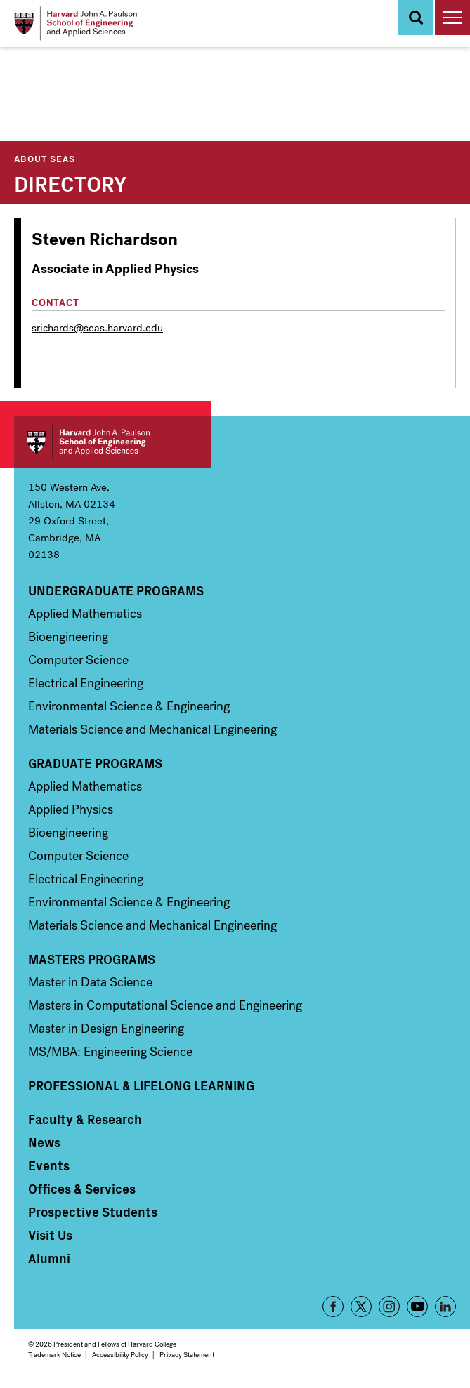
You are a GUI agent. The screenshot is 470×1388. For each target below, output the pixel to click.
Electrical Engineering (85, 683)
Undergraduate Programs (116, 590)
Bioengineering (68, 636)
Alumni (49, 1258)
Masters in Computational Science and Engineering (165, 1005)
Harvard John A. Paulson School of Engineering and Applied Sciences (112, 442)
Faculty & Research (85, 1119)
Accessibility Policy (120, 1354)
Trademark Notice (54, 1354)
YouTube (417, 1306)
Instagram (389, 1306)
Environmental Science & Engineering (129, 706)
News (44, 1142)
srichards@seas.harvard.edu (97, 328)
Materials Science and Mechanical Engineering (152, 729)
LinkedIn (445, 1306)
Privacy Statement (186, 1354)
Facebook (333, 1306)
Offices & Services (82, 1188)
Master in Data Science (90, 982)
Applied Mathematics (85, 613)
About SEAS (44, 158)
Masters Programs (91, 959)
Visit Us (50, 1235)
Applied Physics (70, 809)
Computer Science (78, 660)
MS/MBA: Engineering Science (110, 1051)
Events (49, 1165)
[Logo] (75, 23)
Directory (70, 182)
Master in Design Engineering (106, 1028)
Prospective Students (92, 1211)
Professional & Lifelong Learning (141, 1085)
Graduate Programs (95, 763)
